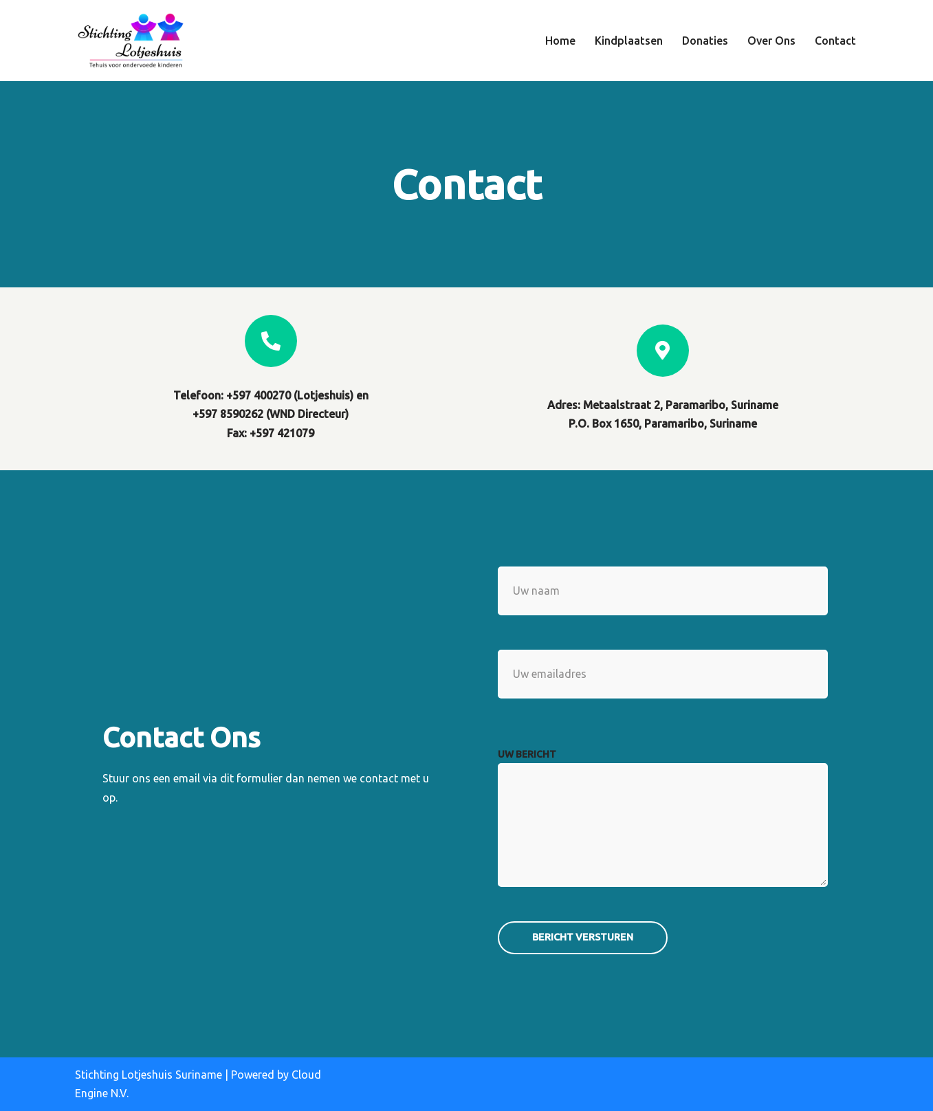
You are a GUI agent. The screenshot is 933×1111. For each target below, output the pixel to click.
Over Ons (771, 40)
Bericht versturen (582, 937)
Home (560, 40)
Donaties (705, 40)
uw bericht (527, 754)
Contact (835, 40)
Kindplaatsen (629, 40)
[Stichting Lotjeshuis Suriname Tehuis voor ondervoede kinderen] (130, 40)
